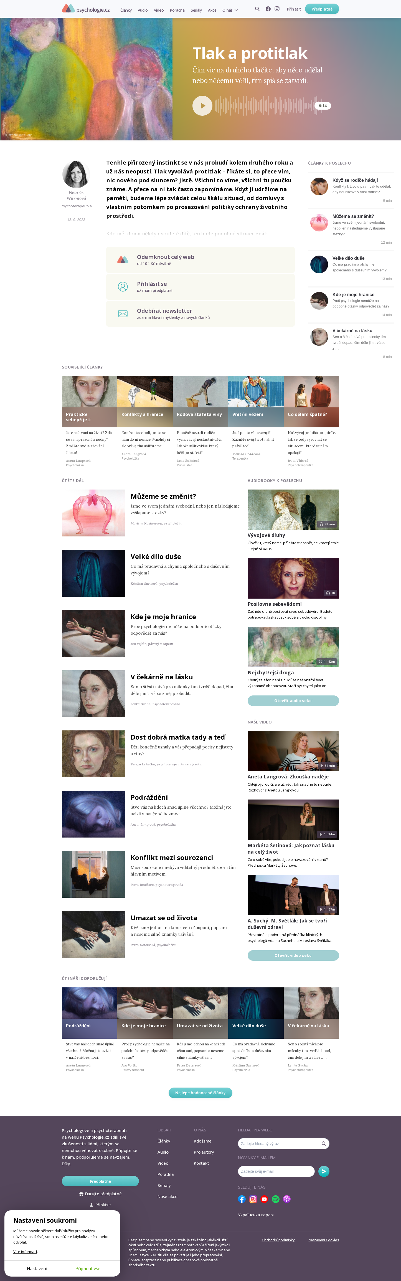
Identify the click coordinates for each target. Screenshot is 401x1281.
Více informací (25, 1251)
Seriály (196, 10)
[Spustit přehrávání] (202, 106)
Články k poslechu (329, 163)
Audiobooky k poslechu (275, 480)
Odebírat (323, 1171)
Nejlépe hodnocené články (200, 1092)
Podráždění (149, 797)
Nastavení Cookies (324, 1239)
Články (126, 10)
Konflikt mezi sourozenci (172, 857)
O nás (227, 10)
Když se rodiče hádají (355, 180)
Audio (143, 10)
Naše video (260, 722)
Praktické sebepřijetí (78, 417)
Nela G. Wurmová (76, 195)
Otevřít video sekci (294, 955)
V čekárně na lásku (352, 330)
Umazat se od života (164, 917)
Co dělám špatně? (307, 414)
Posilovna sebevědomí (275, 604)
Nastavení (37, 1268)
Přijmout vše (87, 1268)
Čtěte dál (73, 480)
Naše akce (167, 1196)
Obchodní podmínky (278, 1239)
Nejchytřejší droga (271, 672)
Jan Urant (25, 135)
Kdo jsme (203, 1141)
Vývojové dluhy (266, 535)
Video (159, 10)
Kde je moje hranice (353, 294)
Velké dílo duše (349, 258)
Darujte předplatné (100, 1193)
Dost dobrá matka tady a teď (178, 737)
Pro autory (204, 1152)
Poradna (177, 10)
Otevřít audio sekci (293, 700)
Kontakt (201, 1163)
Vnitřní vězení (247, 414)
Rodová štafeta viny (199, 414)
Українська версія (256, 1214)
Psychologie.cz (86, 8)
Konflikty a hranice (142, 414)
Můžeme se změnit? (353, 216)
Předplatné (322, 9)
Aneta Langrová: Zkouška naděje (288, 776)
